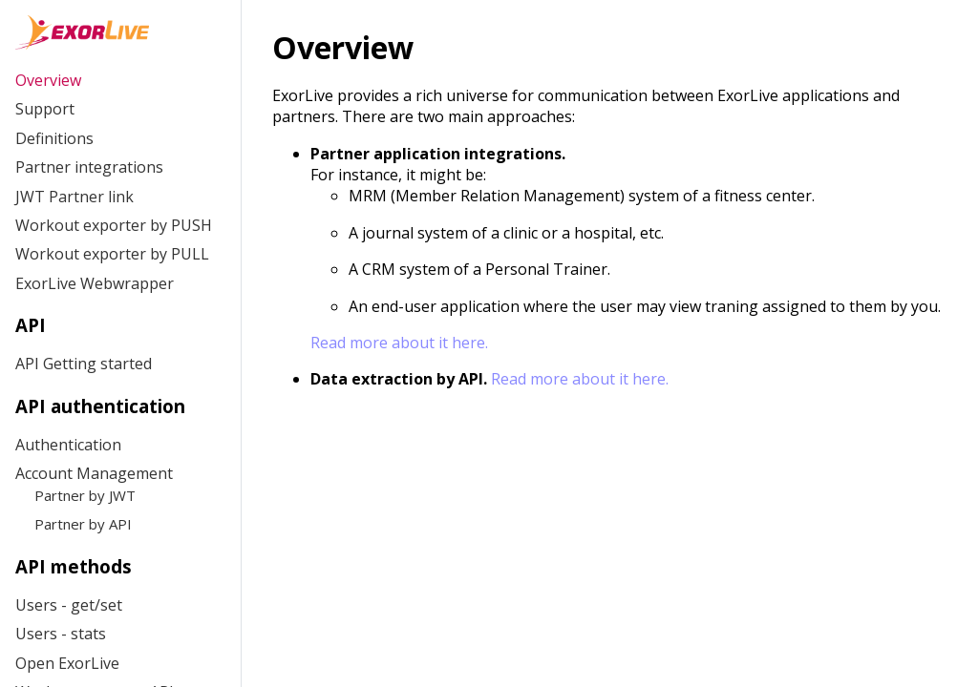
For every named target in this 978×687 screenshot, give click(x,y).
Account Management (94, 473)
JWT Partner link (74, 196)
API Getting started (83, 363)
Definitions (54, 138)
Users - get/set (68, 604)
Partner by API (83, 523)
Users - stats (60, 633)
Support (44, 108)
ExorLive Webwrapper (94, 283)
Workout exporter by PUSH (113, 225)
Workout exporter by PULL (112, 253)
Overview (48, 80)
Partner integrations (89, 166)
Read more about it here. (399, 342)
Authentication (68, 444)
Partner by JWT (85, 495)
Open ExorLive (67, 663)
